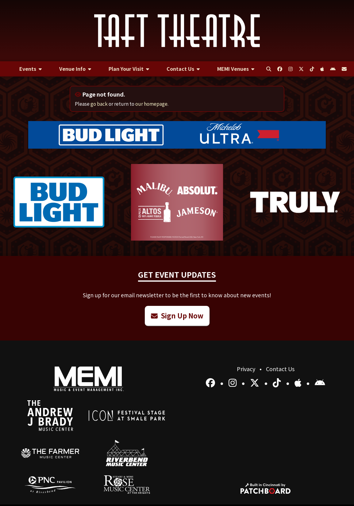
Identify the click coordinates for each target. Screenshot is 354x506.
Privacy (246, 369)
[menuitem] (30, 69)
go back (99, 103)
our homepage (151, 103)
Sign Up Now (177, 315)
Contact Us (280, 369)
